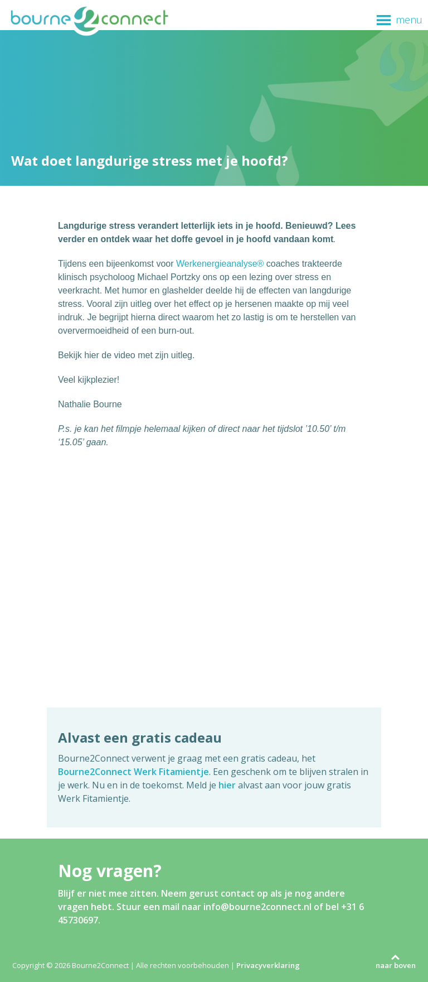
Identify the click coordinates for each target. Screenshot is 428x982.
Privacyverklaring (268, 965)
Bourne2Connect (89, 20)
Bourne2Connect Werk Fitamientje (133, 772)
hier (227, 785)
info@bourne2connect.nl (257, 907)
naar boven (396, 965)
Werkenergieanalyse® (220, 263)
